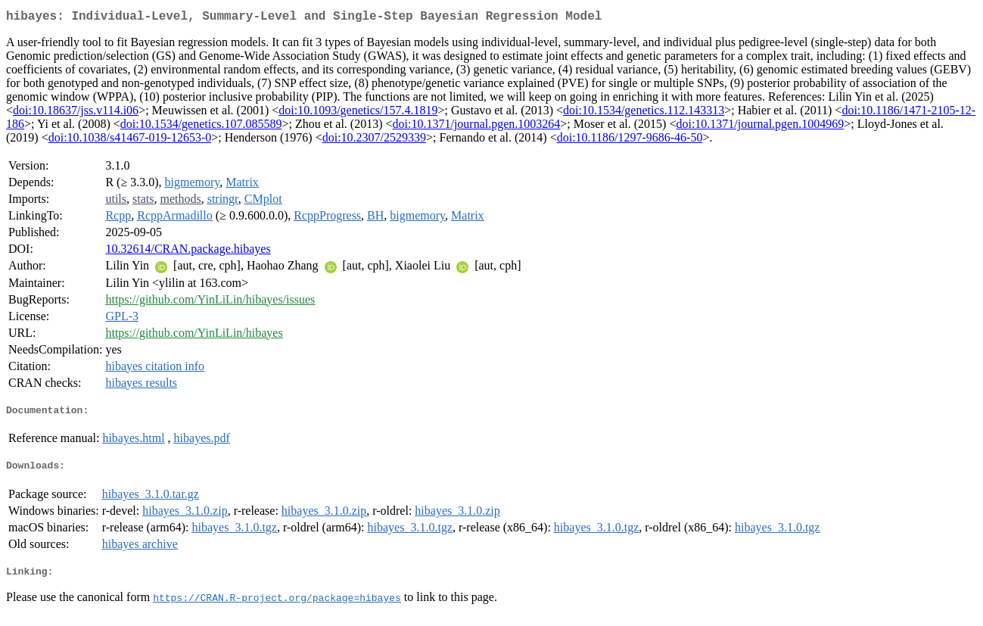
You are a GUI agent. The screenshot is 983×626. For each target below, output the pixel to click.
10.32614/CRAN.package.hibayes (187, 251)
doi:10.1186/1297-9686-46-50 (630, 140)
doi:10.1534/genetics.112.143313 (643, 113)
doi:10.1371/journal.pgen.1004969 (760, 126)
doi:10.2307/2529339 (374, 140)
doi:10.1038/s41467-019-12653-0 (130, 140)
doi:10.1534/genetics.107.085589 (201, 126)
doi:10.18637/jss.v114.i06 (75, 113)
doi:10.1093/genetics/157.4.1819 (357, 113)
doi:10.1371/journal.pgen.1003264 (477, 126)
